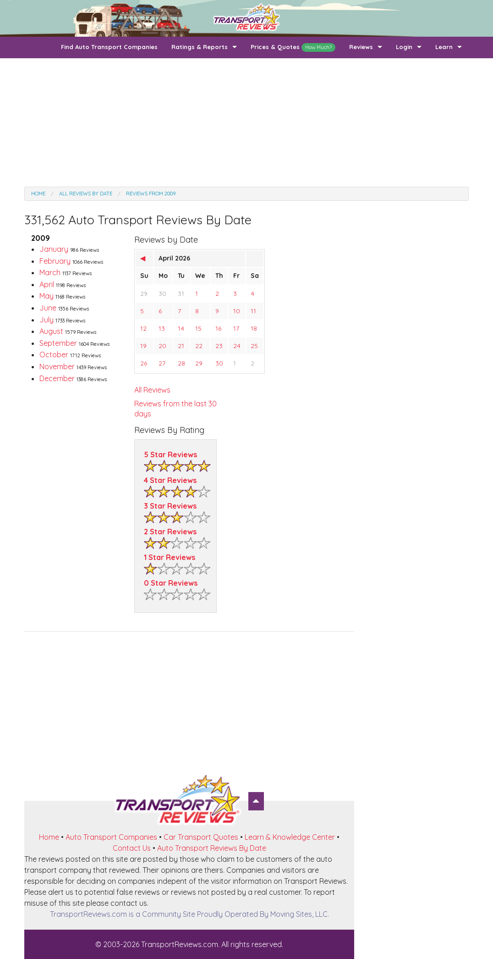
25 (254, 346)
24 (237, 346)
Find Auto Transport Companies (109, 46)
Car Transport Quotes (201, 837)
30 (162, 293)
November (73, 366)
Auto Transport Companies (111, 837)
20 (162, 346)
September (74, 343)
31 (181, 293)
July (62, 319)
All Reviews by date (85, 193)
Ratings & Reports (199, 46)
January (69, 249)
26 (143, 363)
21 (181, 346)
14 (181, 328)
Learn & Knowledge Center (290, 837)
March (65, 272)
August (67, 331)
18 (254, 328)
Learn (444, 46)
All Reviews (152, 389)
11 (253, 311)
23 (219, 346)
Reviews (361, 46)
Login (404, 46)
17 (236, 328)
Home (38, 193)
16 (218, 328)
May (62, 295)
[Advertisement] (246, 122)
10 (236, 311)
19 (143, 346)
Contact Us (132, 848)
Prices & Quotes (293, 47)
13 (162, 328)
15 (198, 328)
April (62, 284)
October (70, 354)
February (71, 261)
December (73, 378)
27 (162, 363)
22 (199, 346)
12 (143, 328)
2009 (40, 238)
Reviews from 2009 (150, 193)
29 (144, 293)
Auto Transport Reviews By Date (211, 848)
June (64, 307)
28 (181, 363)
